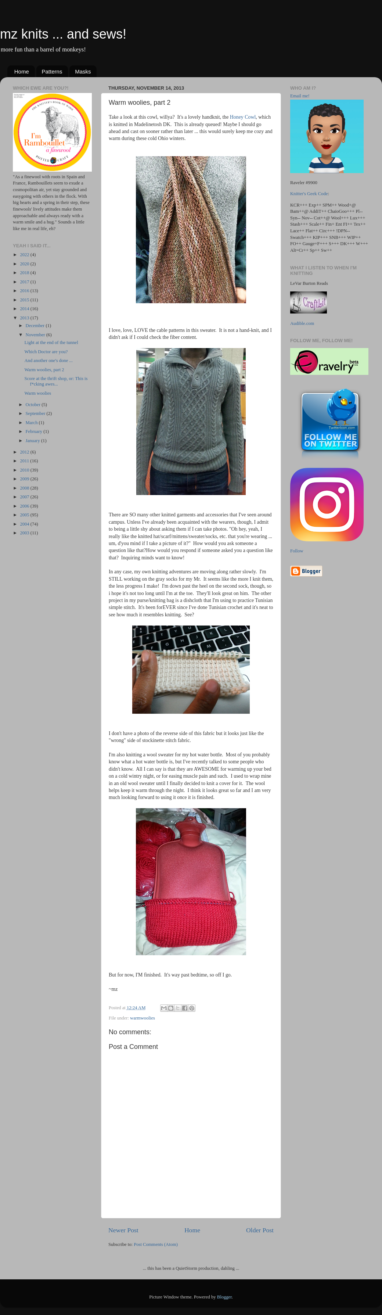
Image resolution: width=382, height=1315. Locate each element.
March (32, 422)
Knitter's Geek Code (309, 193)
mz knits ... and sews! (63, 34)
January (33, 440)
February (35, 431)
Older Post (260, 1230)
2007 (25, 496)
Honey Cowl (243, 117)
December (36, 325)
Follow (296, 550)
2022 (25, 254)
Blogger (224, 1297)
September (36, 413)
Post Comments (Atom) (156, 1244)
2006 (25, 506)
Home (21, 71)
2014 (25, 308)
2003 (25, 532)
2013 (25, 317)
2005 (25, 514)
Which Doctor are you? (46, 351)
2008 (25, 488)
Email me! (300, 95)
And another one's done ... (48, 360)
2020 (25, 263)
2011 (25, 460)
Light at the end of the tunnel (51, 342)
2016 (25, 290)
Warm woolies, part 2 (44, 369)
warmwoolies (142, 1018)
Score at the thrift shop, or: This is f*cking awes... (55, 381)
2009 (25, 478)
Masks (83, 71)
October (34, 404)
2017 (25, 281)
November (36, 334)
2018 (25, 272)
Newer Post (123, 1230)
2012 (25, 452)
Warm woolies (37, 393)
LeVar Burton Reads (309, 283)
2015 (25, 299)
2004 (25, 524)
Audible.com (302, 323)
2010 (25, 470)
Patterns (52, 71)
